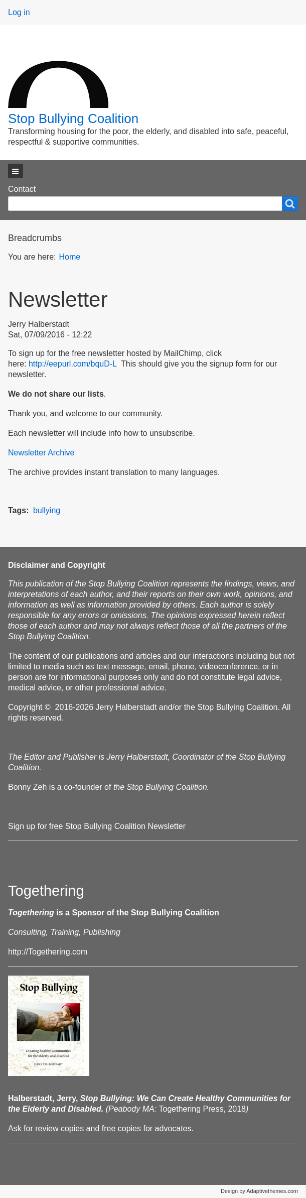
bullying (46, 510)
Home (69, 257)
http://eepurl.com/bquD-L (73, 364)
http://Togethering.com (47, 951)
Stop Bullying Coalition (73, 118)
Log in (19, 12)
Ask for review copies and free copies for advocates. (101, 1128)
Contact (22, 189)
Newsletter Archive (41, 452)
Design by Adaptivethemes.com (259, 1191)
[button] (15, 171)
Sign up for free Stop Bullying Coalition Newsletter (97, 826)
